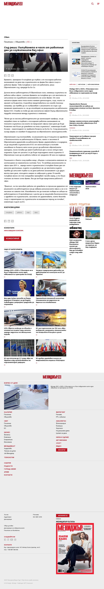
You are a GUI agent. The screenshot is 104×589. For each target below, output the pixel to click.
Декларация (8, 519)
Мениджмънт (9, 446)
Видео (58, 446)
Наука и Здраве (62, 437)
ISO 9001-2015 (37, 517)
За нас (6, 514)
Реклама (59, 414)
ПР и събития (61, 417)
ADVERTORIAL (76, 42)
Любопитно (61, 421)
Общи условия (8, 525)
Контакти (8, 475)
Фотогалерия (61, 423)
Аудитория (7, 517)
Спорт (58, 443)
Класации (59, 426)
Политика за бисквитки (12, 530)
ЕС (5, 428)
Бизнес (7, 432)
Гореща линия (10, 469)
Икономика (8, 442)
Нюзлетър (61, 450)
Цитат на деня (61, 433)
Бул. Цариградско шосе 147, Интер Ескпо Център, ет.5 (22, 547)
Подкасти (8, 466)
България (8, 412)
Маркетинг (60, 412)
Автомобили (61, 440)
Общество (8, 417)
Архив (6, 472)
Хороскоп (59, 428)
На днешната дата (62, 430)
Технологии (9, 457)
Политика (7, 414)
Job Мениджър (9, 453)
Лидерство (8, 448)
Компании (7, 437)
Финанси (7, 434)
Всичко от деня (10, 383)
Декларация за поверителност (14, 528)
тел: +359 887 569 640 (11, 549)
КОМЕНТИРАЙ (12, 238)
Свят (6, 37)
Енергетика (8, 439)
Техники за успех (10, 451)
